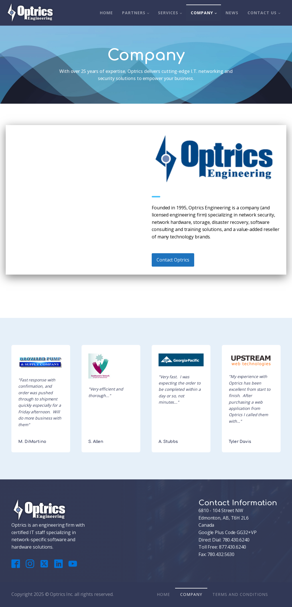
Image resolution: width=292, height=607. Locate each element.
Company (202, 12)
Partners (133, 12)
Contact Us (262, 12)
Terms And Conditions (240, 594)
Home (106, 12)
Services (168, 12)
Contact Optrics (173, 260)
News (232, 12)
